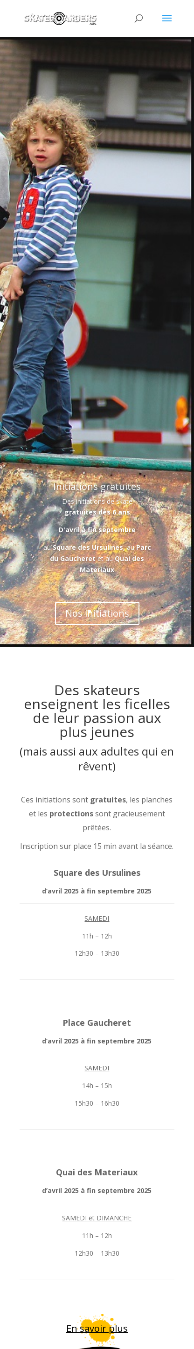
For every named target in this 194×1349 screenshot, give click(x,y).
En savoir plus (97, 1328)
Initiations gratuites (97, 493)
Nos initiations (97, 620)
